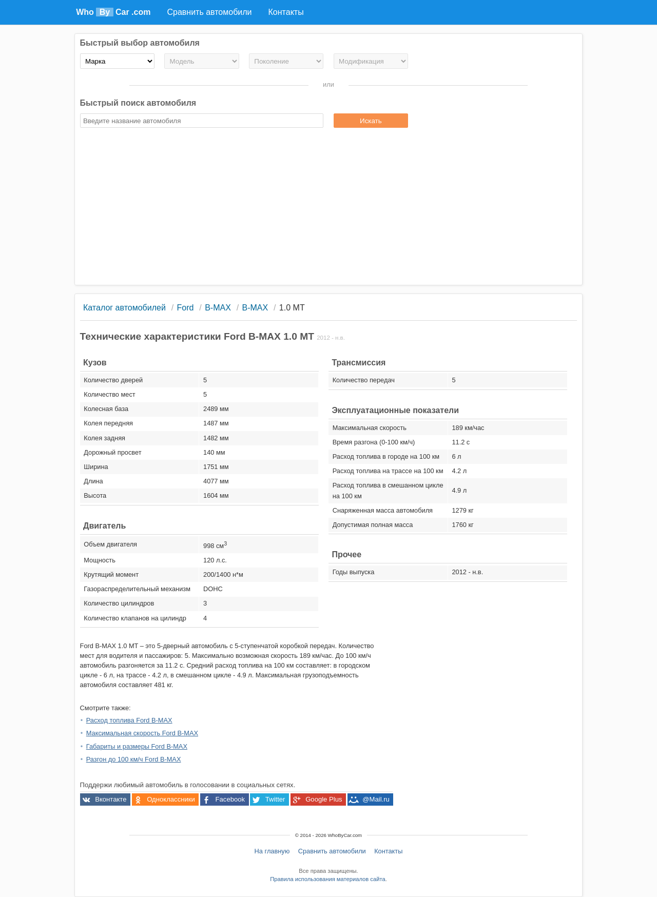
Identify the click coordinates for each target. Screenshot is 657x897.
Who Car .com (113, 12)
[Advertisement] (328, 208)
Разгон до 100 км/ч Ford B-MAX (133, 759)
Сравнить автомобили (332, 851)
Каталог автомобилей (124, 307)
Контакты (388, 851)
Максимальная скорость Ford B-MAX (142, 733)
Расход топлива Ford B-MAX (129, 720)
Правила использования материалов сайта (327, 879)
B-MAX (218, 307)
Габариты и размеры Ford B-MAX (136, 746)
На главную (272, 851)
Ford (185, 307)
